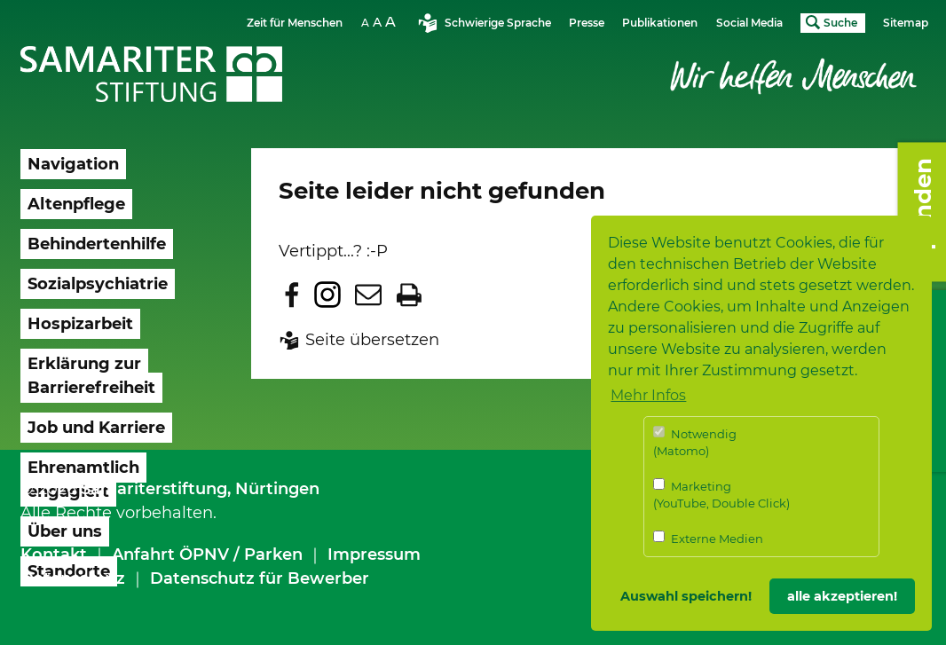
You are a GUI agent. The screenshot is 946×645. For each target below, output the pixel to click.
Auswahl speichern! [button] (686, 596)
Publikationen (660, 22)
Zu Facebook (292, 294)
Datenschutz (72, 578)
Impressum (374, 554)
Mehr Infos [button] (648, 395)
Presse (586, 22)
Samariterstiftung (154, 489)
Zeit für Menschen (295, 22)
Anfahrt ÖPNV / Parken (207, 554)
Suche (840, 22)
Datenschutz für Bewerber (259, 578)
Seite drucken (409, 294)
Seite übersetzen (372, 340)
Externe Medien (708, 538)
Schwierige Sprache (498, 22)
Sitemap (905, 22)
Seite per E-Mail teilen (368, 294)
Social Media (749, 22)
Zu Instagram (327, 294)
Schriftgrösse (380, 22)
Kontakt (53, 554)
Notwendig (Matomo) (695, 442)
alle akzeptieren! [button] (842, 596)
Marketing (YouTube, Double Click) (721, 494)
